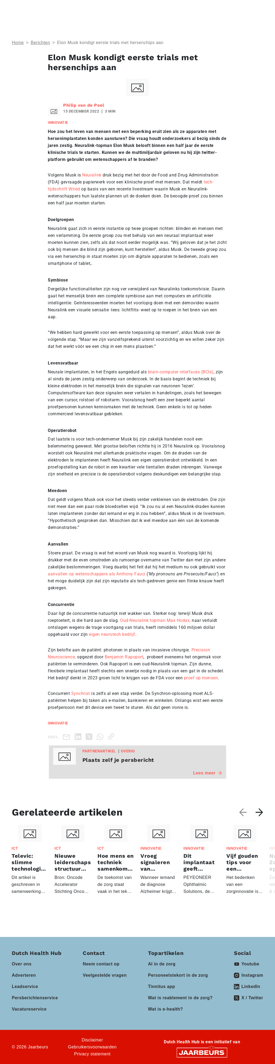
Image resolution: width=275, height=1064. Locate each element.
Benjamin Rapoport (124, 656)
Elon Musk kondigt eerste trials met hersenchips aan (110, 42)
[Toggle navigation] (258, 8)
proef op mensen (201, 677)
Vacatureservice (29, 1009)
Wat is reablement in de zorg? (180, 998)
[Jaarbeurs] (202, 1052)
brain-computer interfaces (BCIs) (181, 371)
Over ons (21, 964)
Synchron (80, 693)
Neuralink (92, 175)
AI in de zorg (162, 964)
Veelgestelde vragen (104, 975)
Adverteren (24, 975)
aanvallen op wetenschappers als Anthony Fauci (97, 573)
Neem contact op (101, 964)
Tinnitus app (161, 986)
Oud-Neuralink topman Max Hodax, (156, 620)
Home (18, 42)
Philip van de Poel (83, 105)
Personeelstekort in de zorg (178, 975)
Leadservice (25, 986)
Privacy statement (92, 1054)
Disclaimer (92, 1040)
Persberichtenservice (35, 998)
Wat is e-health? (165, 1009)
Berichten (40, 42)
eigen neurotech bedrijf (112, 634)
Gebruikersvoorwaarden (92, 1047)
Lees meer (207, 773)
